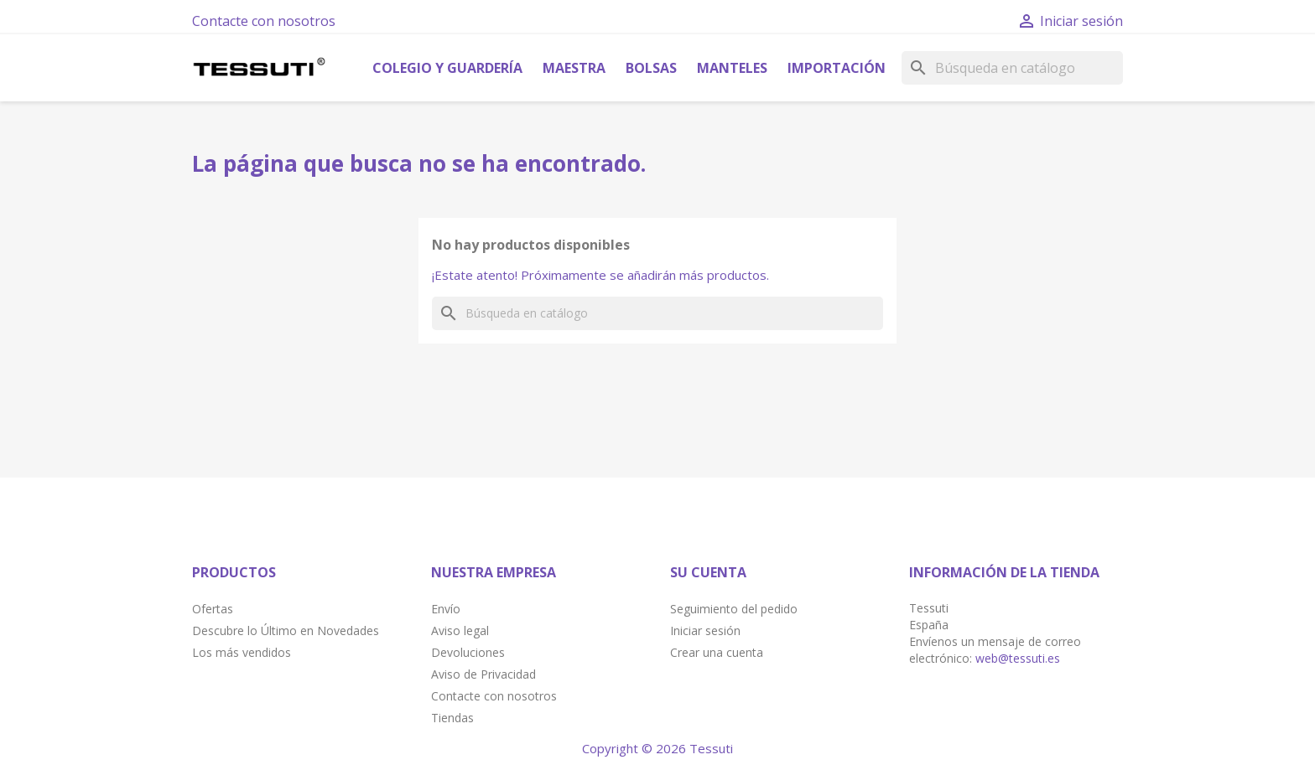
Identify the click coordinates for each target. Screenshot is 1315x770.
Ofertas (212, 609)
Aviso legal (460, 630)
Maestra (574, 68)
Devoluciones (468, 652)
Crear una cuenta (716, 652)
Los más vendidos (241, 652)
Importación (836, 68)
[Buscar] (1012, 68)
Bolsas (651, 68)
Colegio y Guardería (447, 68)
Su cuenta (708, 572)
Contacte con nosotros (263, 21)
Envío (445, 609)
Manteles (732, 68)
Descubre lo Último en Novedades (285, 630)
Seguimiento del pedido (734, 609)
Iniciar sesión (705, 630)
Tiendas (452, 718)
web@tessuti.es (1017, 658)
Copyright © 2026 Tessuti (657, 748)
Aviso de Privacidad (483, 674)
